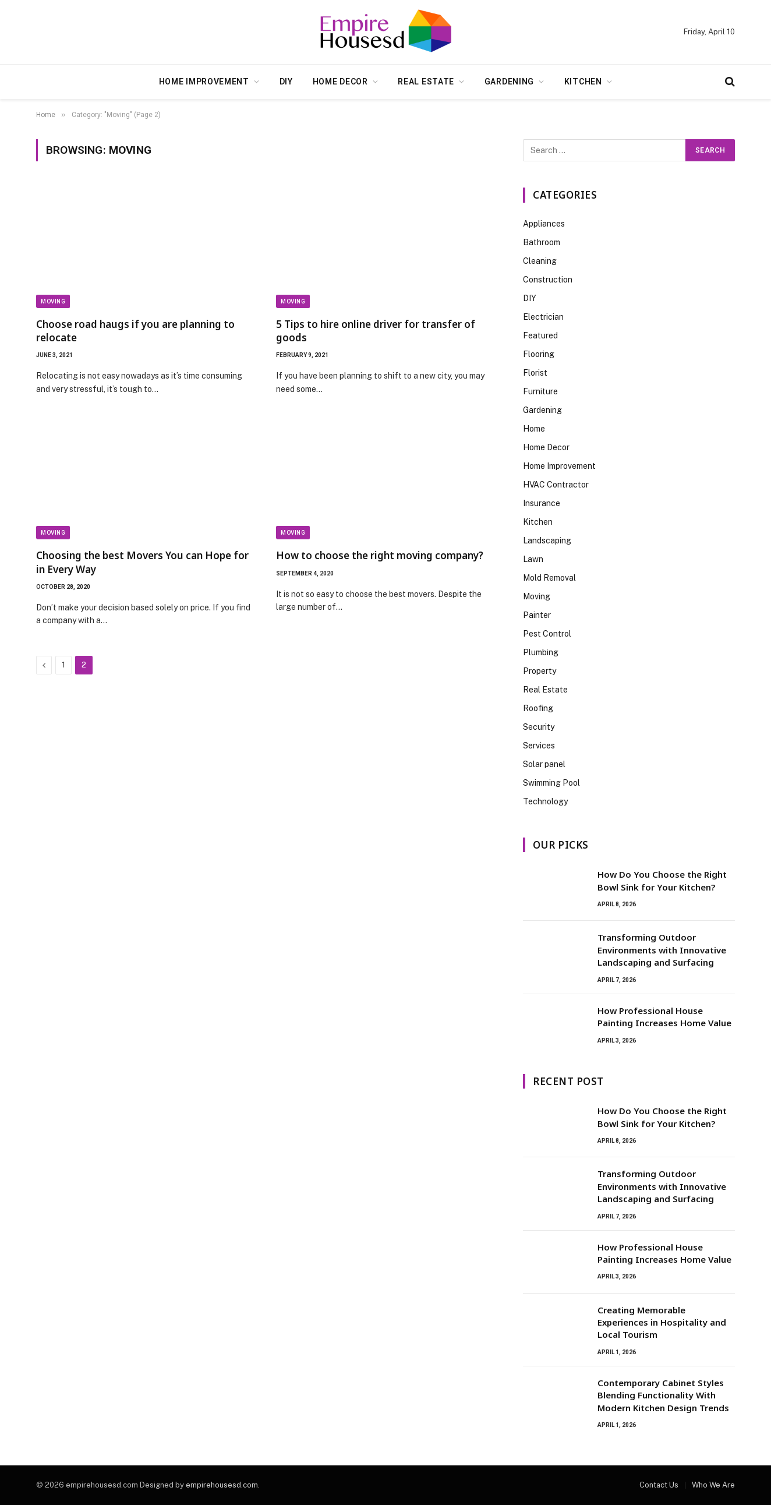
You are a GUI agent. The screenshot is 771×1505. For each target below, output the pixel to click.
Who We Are (713, 1485)
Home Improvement (204, 81)
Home (534, 428)
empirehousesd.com (222, 1485)
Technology (545, 801)
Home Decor (340, 81)
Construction (547, 279)
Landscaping (547, 540)
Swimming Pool (551, 782)
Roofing (538, 708)
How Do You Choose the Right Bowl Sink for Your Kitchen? (662, 880)
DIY (286, 81)
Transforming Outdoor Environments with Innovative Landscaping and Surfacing (661, 949)
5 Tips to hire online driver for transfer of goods (375, 330)
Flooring (538, 354)
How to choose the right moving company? (379, 555)
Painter (537, 615)
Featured (540, 335)
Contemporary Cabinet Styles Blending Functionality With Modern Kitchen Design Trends (663, 1395)
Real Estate (426, 81)
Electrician (543, 317)
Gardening (509, 81)
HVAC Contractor (556, 484)
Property (539, 671)
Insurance (541, 503)
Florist (535, 372)
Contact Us (658, 1485)
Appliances (544, 223)
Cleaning (540, 261)
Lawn (533, 559)
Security (538, 727)
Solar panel (544, 764)
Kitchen (583, 81)
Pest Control (547, 633)
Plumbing (540, 652)
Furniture (540, 391)
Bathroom (541, 242)
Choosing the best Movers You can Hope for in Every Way (142, 562)
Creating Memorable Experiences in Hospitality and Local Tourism (661, 1322)
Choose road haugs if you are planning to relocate (135, 330)
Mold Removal (549, 577)
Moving (53, 301)
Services (539, 745)
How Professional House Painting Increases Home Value (664, 1017)
